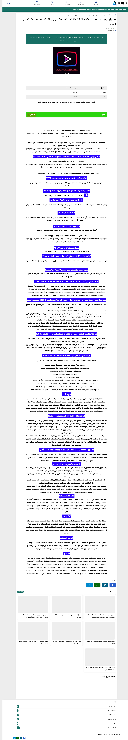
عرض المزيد (17, 592)
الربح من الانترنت (64, 710)
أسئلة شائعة (35, 3)
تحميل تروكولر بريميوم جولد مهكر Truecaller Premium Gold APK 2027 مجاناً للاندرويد (33, 616)
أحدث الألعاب (64, 706)
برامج (64, 723)
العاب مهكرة (64, 715)
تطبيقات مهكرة (64, 3)
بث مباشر (49, 3)
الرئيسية (93, 3)
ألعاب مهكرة (79, 3)
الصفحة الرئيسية (120, 9)
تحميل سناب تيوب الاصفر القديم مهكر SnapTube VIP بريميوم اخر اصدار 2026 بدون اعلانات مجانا (97, 616)
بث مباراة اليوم (64, 719)
